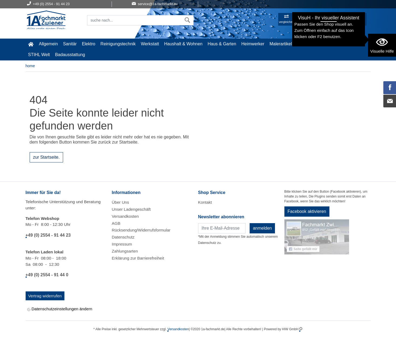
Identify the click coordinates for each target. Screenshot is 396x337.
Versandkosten (125, 216)
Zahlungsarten (125, 251)
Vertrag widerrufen (45, 296)
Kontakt (205, 202)
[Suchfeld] (134, 20)
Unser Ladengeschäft (131, 209)
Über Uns (120, 202)
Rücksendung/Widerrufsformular (141, 230)
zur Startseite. (46, 157)
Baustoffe (328, 44)
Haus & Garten (222, 44)
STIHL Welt (39, 54)
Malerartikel (281, 44)
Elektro (88, 44)
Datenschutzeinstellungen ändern (59, 309)
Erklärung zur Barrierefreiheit (138, 258)
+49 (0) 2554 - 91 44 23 (48, 235)
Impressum (122, 244)
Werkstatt (150, 44)
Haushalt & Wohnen (183, 44)
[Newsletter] (222, 228)
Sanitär (70, 44)
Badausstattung (70, 54)
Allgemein (48, 44)
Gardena (305, 44)
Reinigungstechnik (118, 44)
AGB (116, 223)
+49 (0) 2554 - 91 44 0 (47, 275)
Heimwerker (252, 44)
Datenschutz (123, 237)
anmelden (262, 228)
